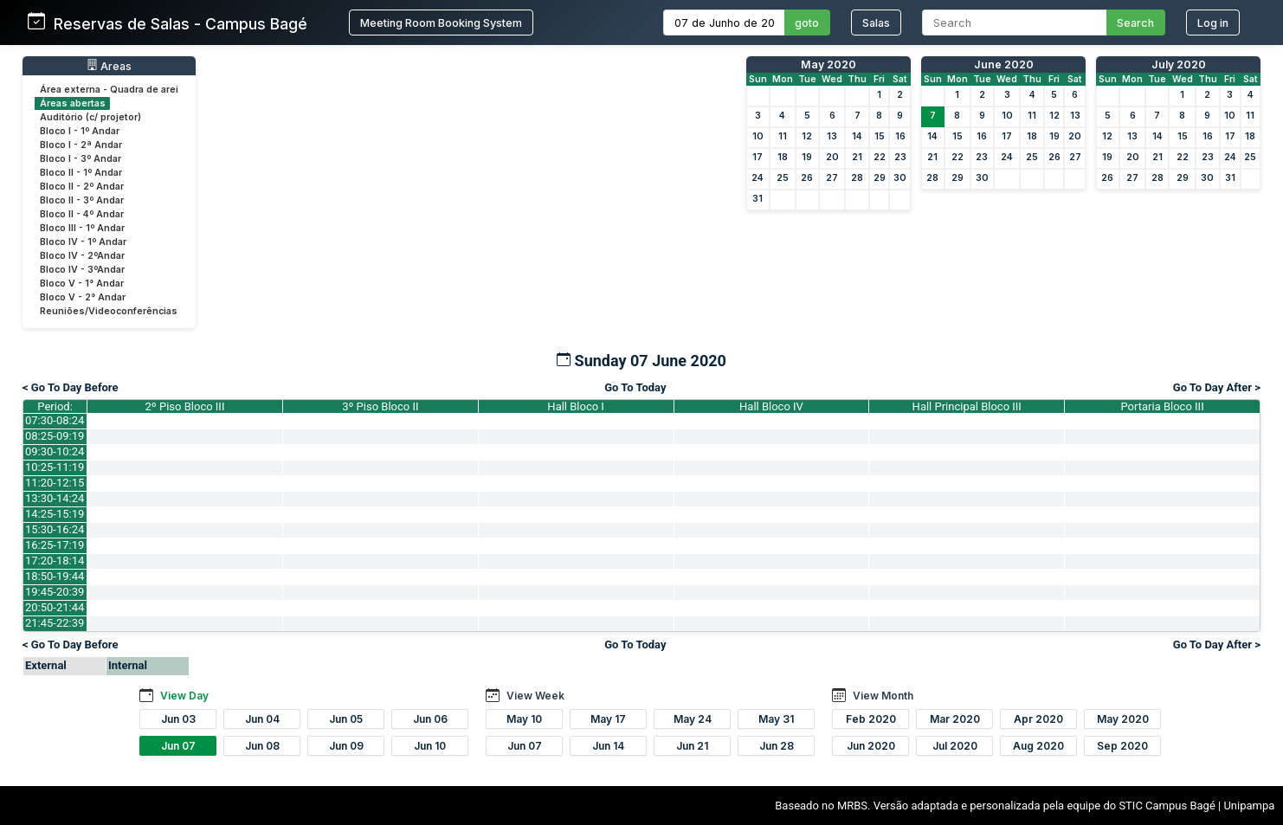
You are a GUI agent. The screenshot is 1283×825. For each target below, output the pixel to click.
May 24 (693, 718)
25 (783, 178)
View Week (535, 695)
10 (758, 136)
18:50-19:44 (54, 576)
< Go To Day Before (71, 387)
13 (832, 136)
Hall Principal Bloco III (967, 406)
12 (807, 136)
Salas (876, 22)
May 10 (524, 718)
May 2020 (828, 64)
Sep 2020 (1122, 745)
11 (782, 136)
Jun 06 (430, 718)
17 (757, 157)
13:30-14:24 (54, 498)
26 (807, 178)
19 (807, 157)
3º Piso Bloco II (380, 406)
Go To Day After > (1216, 387)
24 (757, 178)
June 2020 (1004, 64)
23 (900, 157)
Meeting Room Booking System (441, 22)
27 (832, 178)
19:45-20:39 (54, 591)
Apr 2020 (1038, 718)
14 (857, 136)
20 (832, 157)
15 (879, 136)
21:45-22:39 (54, 622)
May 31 (776, 718)
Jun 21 (692, 745)
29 (880, 178)
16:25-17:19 (54, 544)
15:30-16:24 (54, 529)
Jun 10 (430, 745)
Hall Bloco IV (771, 406)
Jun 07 (178, 745)
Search (1135, 22)
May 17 (608, 718)
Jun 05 (346, 718)
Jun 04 (262, 718)
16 (900, 136)
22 (880, 157)
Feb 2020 (871, 718)
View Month (883, 695)
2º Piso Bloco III (185, 406)
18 (782, 157)
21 (857, 157)
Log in (1212, 22)
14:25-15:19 (54, 513)
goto (807, 22)
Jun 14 (608, 745)
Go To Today (635, 387)
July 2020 (1178, 64)
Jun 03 (178, 718)
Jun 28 (776, 745)
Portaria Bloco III (1162, 406)
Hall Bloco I (575, 406)
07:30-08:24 (54, 420)
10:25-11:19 (54, 467)
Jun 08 (262, 745)
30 (899, 178)
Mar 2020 (955, 718)
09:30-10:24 (54, 451)
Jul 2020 (954, 745)
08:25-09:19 (54, 435)
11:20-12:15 (54, 482)
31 (757, 198)
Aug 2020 (1038, 745)
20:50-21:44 (54, 607)
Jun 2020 (871, 745)
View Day (184, 695)
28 (857, 178)
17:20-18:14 (54, 560)
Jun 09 (346, 745)
